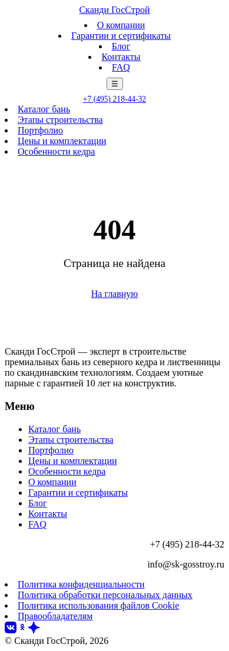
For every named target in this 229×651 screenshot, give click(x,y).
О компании (121, 25)
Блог (121, 46)
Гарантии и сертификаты (121, 36)
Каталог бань (44, 109)
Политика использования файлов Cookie (98, 605)
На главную (114, 294)
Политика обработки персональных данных (105, 595)
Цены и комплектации (62, 141)
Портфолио (40, 130)
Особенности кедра (56, 151)
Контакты (120, 57)
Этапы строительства (60, 120)
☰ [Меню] (114, 83)
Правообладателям (55, 616)
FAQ (121, 67)
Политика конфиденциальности (81, 584)
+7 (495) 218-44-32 (114, 99)
